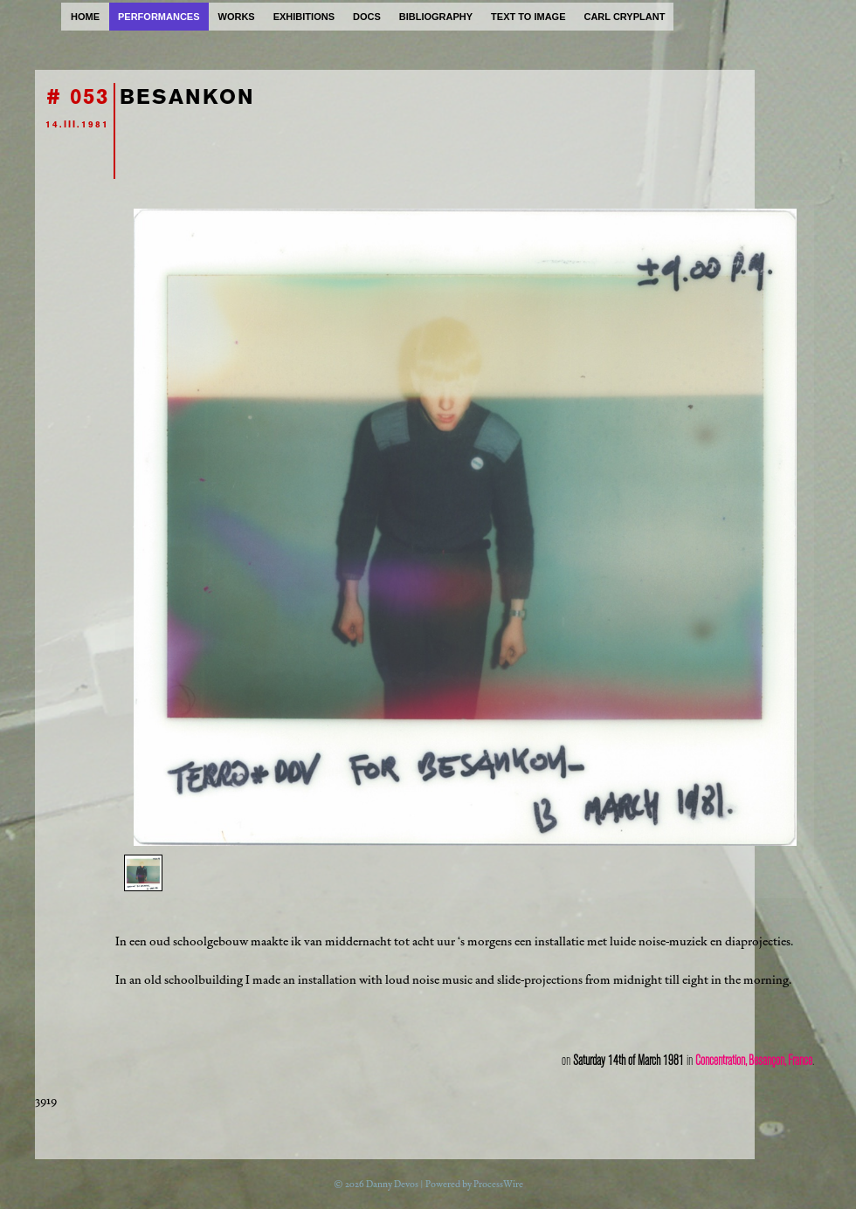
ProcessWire (498, 1184)
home (85, 16)
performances (159, 16)
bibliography (436, 16)
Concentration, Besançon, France (753, 1060)
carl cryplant (624, 16)
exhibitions (304, 16)
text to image (528, 16)
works (236, 16)
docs (367, 16)
